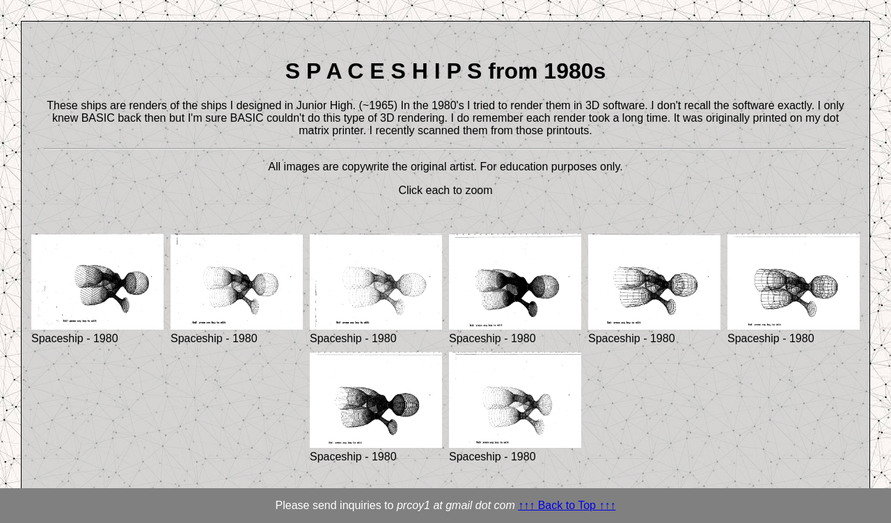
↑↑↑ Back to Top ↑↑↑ (566, 505)
